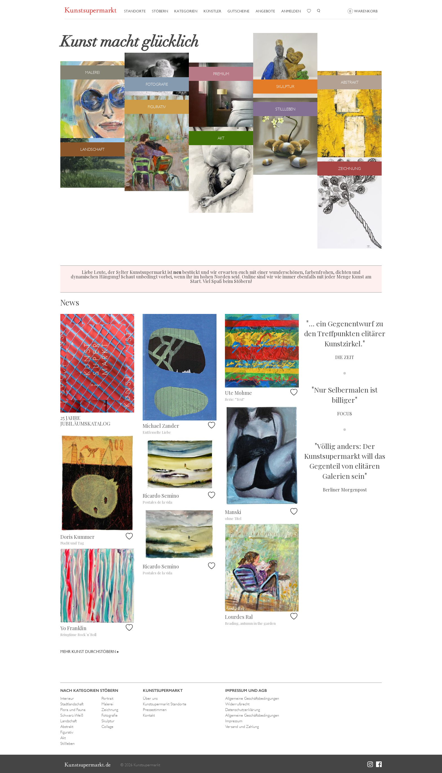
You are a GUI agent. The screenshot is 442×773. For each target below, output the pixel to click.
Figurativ (66, 732)
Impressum (233, 721)
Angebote (265, 11)
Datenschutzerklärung (242, 709)
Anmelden (291, 11)
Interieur (67, 698)
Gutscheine (238, 11)
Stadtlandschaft (71, 704)
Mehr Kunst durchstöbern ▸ (89, 651)
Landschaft (68, 721)
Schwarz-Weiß (71, 715)
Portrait (107, 698)
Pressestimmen (155, 709)
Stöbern (160, 11)
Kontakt (149, 715)
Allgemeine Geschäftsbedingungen (252, 698)
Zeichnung (109, 709)
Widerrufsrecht (237, 704)
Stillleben (67, 743)
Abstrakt (66, 726)
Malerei (107, 704)
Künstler (212, 11)
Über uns (150, 698)
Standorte (135, 11)
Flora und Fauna (72, 709)
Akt (63, 738)
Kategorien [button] (185, 11)
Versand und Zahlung (242, 726)
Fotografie (109, 715)
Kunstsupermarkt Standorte (164, 704)
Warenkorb (362, 11)
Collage (107, 726)
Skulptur (107, 721)
